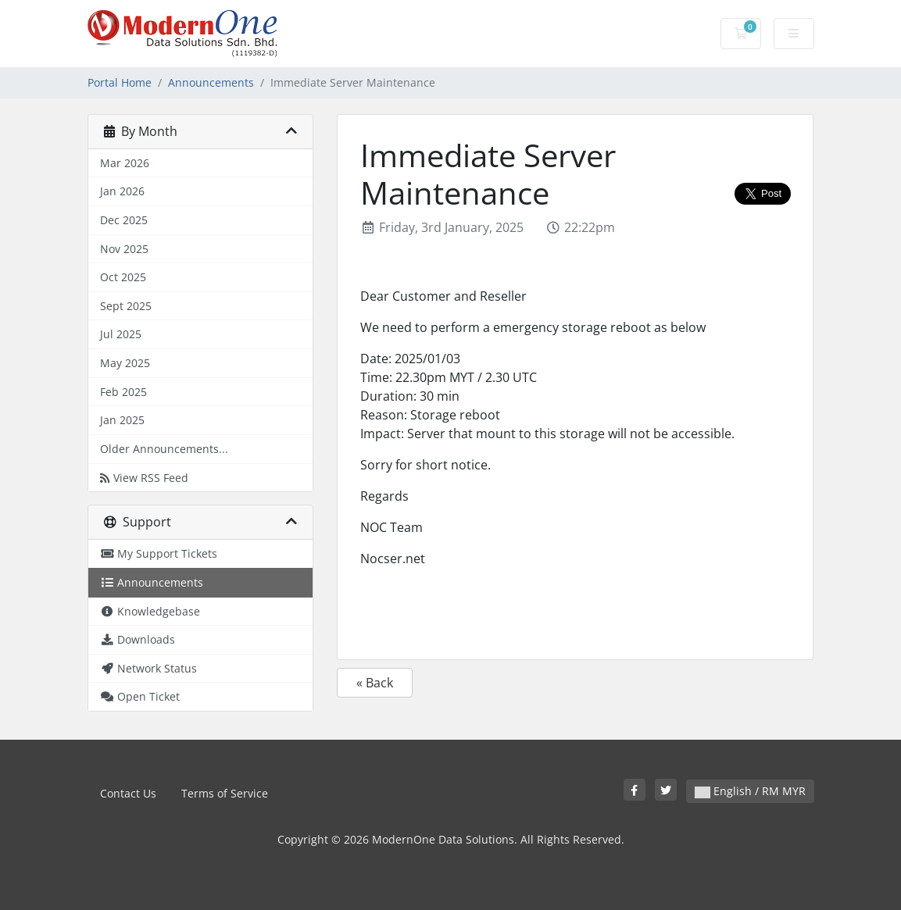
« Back (374, 682)
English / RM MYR (750, 790)
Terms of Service (224, 793)
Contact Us (128, 793)
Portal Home (120, 82)
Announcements (211, 82)
